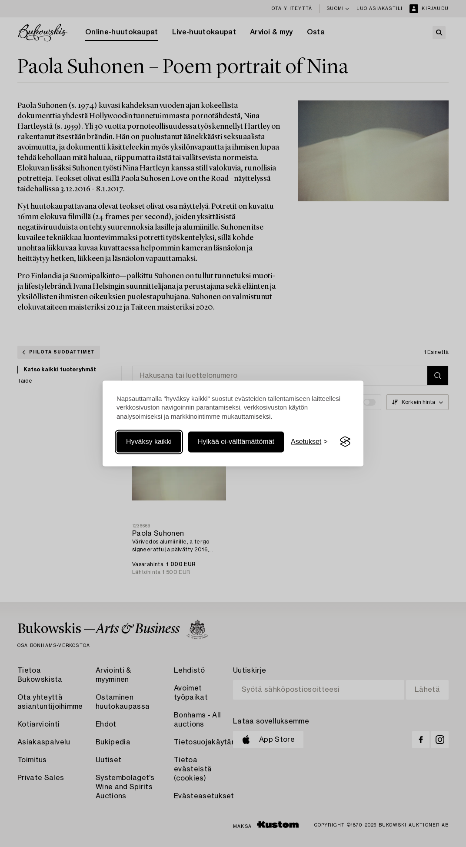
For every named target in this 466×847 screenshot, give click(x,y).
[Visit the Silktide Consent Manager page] (345, 441)
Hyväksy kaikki (149, 441)
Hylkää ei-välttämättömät (236, 441)
